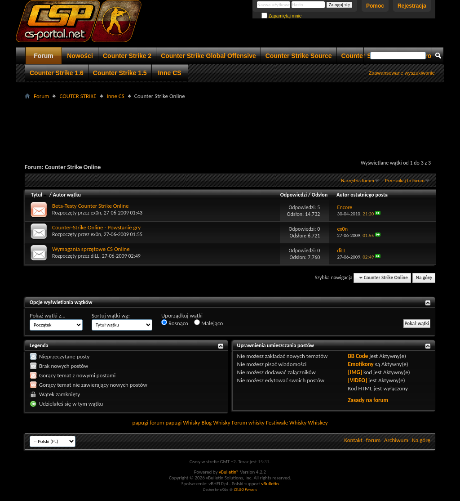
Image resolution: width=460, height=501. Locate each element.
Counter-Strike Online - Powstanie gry (96, 227)
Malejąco (208, 323)
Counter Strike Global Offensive (208, 55)
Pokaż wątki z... (48, 315)
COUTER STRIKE (77, 96)
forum (373, 440)
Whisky (191, 422)
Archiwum (396, 440)
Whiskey (317, 422)
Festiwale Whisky (286, 422)
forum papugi (165, 422)
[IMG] (355, 372)
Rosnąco (174, 323)
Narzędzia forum (357, 180)
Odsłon (319, 195)
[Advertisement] (230, 122)
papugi (140, 422)
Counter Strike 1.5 (120, 72)
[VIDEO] (357, 380)
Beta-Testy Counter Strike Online (90, 205)
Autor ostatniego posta (362, 195)
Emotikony (360, 364)
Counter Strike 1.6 (57, 72)
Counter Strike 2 (127, 55)
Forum (43, 55)
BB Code (358, 356)
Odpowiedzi (293, 195)
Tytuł (39, 195)
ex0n (96, 213)
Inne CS (169, 72)
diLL (95, 256)
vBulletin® (229, 472)
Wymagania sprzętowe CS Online (91, 249)
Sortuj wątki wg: (111, 315)
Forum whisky (248, 422)
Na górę (424, 278)
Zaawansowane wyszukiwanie (402, 73)
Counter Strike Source (298, 55)
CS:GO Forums (245, 489)
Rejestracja (412, 6)
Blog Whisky (215, 422)
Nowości (80, 55)
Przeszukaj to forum (405, 180)
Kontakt (353, 440)
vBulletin (270, 484)
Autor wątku (67, 195)
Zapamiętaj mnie (281, 15)
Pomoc (375, 6)
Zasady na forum (368, 400)
